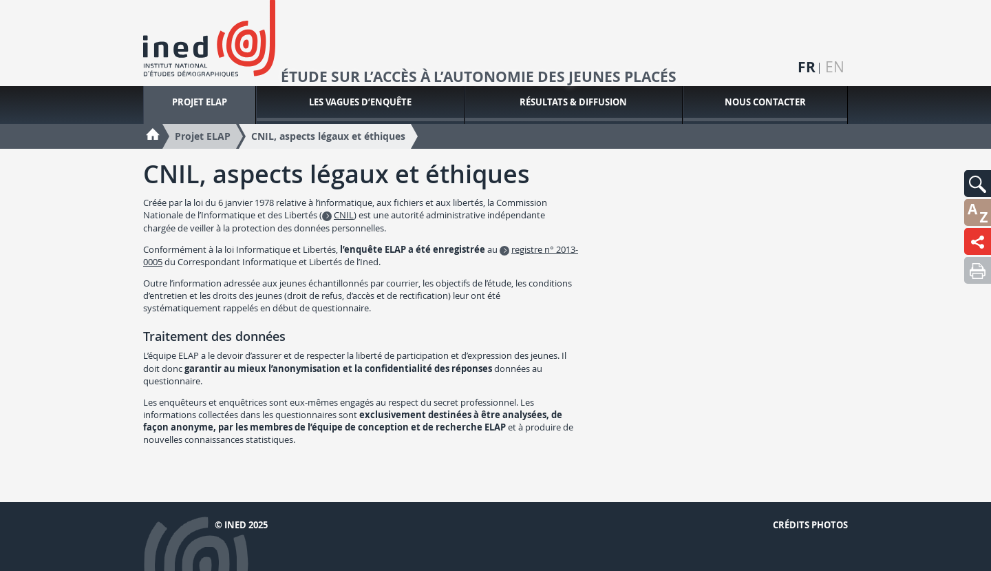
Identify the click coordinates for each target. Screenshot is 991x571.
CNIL (344, 215)
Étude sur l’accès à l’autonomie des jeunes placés (478, 77)
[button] (977, 183)
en (834, 67)
